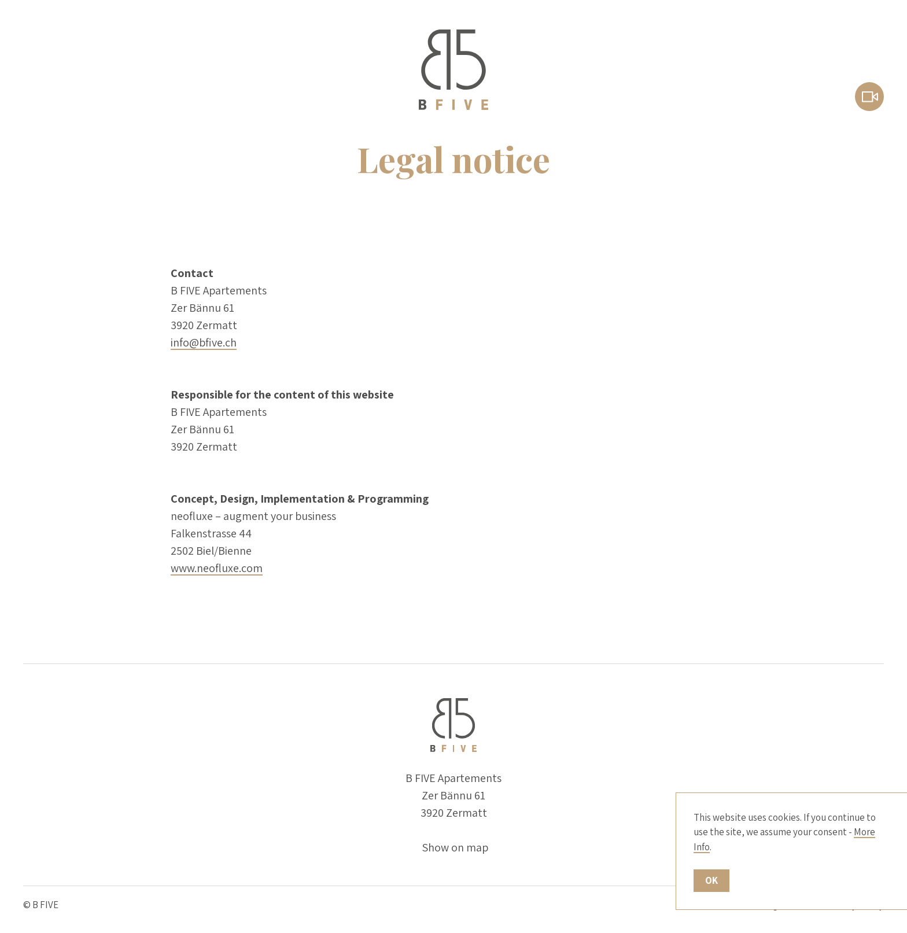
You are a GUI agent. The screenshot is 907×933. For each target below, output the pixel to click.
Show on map (455, 847)
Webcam (869, 96)
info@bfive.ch (204, 342)
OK (711, 880)
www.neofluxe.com (217, 568)
